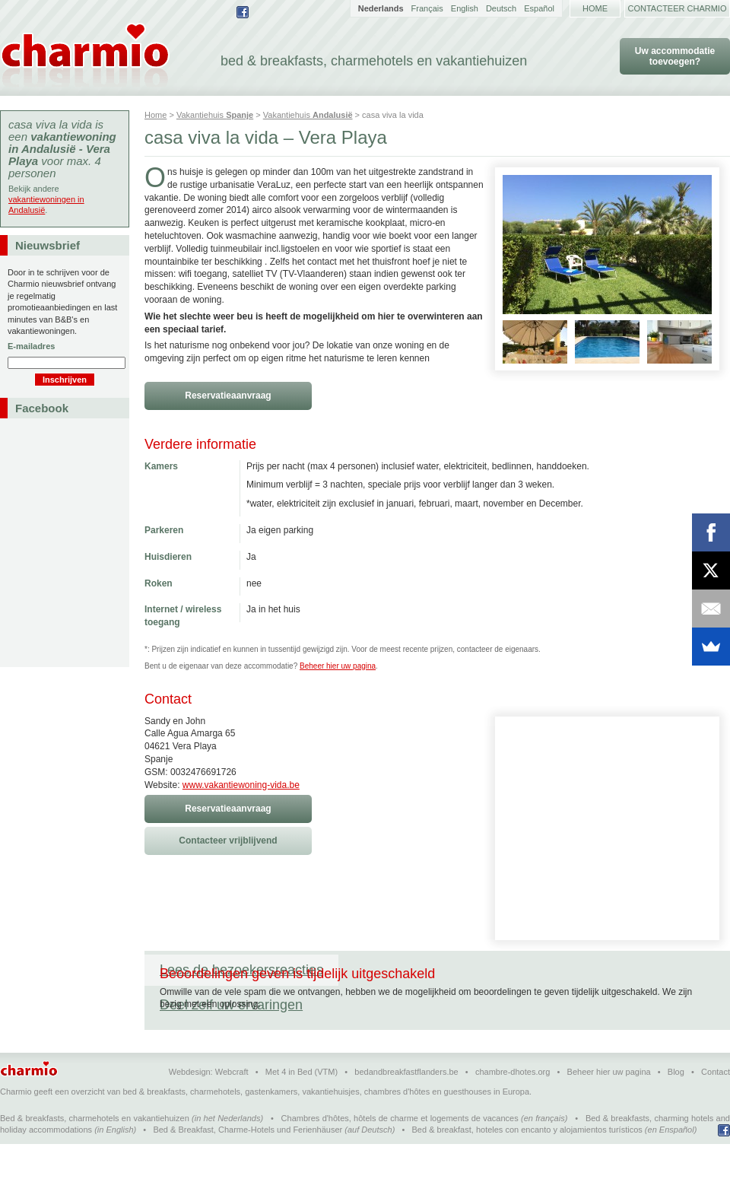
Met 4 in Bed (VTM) (301, 1106)
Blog (676, 1106)
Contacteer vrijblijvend (228, 840)
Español (539, 8)
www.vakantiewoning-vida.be (241, 785)
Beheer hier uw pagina (338, 666)
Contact (715, 1106)
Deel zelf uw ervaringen (425, 969)
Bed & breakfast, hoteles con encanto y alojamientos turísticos (527, 1164)
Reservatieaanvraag (228, 395)
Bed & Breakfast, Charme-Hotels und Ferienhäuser (247, 1164)
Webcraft (232, 1106)
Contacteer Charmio (677, 8)
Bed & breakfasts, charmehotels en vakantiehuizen (94, 1153)
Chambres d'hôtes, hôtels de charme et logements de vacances (400, 1153)
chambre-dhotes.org (512, 1106)
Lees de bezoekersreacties (241, 969)
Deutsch (501, 8)
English (464, 8)
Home (595, 8)
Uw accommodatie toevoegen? (675, 56)
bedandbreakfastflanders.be (406, 1106)
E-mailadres (31, 346)
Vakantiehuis (214, 114)
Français (427, 8)
